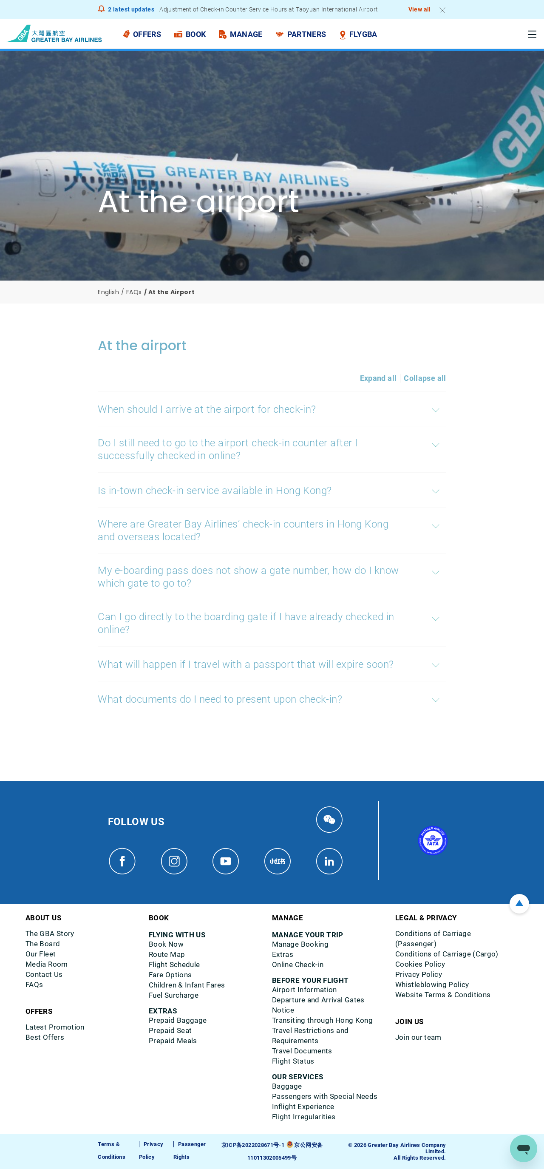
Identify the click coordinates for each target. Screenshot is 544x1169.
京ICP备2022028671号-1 (252, 1145)
